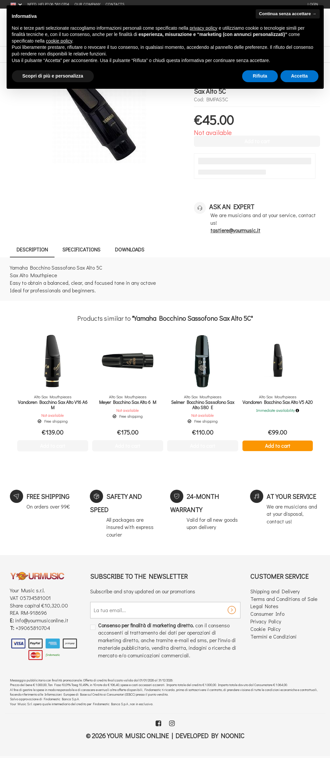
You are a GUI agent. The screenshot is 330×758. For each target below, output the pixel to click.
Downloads (129, 249)
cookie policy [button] (59, 41)
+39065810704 (33, 627)
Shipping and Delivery (275, 591)
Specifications (81, 249)
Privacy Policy (265, 621)
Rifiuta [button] (260, 76)
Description (32, 249)
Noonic (232, 735)
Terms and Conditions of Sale (283, 598)
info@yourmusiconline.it (41, 620)
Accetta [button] (299, 76)
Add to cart (277, 445)
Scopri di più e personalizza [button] (52, 76)
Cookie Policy (265, 628)
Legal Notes (264, 606)
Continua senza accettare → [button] (287, 13)
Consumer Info (267, 613)
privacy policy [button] (203, 28)
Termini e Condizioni (273, 636)
